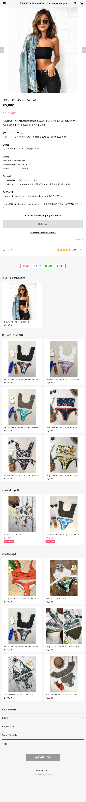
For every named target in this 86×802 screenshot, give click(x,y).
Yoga (4, 744)
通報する (79, 239)
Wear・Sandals (9, 735)
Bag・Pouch (8, 726)
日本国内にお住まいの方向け (43, 232)
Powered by (43, 775)
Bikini (5, 718)
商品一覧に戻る (43, 757)
